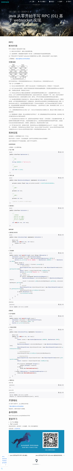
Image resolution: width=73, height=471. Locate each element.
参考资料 (4, 462)
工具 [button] (32, 1)
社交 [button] (52, 1)
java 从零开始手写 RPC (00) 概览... (18, 455)
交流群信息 (17, 428)
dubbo (14, 11)
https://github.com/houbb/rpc (23, 58)
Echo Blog (5, 2)
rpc (18, 11)
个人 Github (14, 422)
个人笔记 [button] (42, 1)
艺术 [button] (69, 1)
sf (28, 11)
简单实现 (4, 458)
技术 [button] (60, 1)
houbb (17, 25)
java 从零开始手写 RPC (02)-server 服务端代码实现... (50, 455)
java (10, 11)
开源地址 (4, 460)
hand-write (24, 11)
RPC (3, 456)
